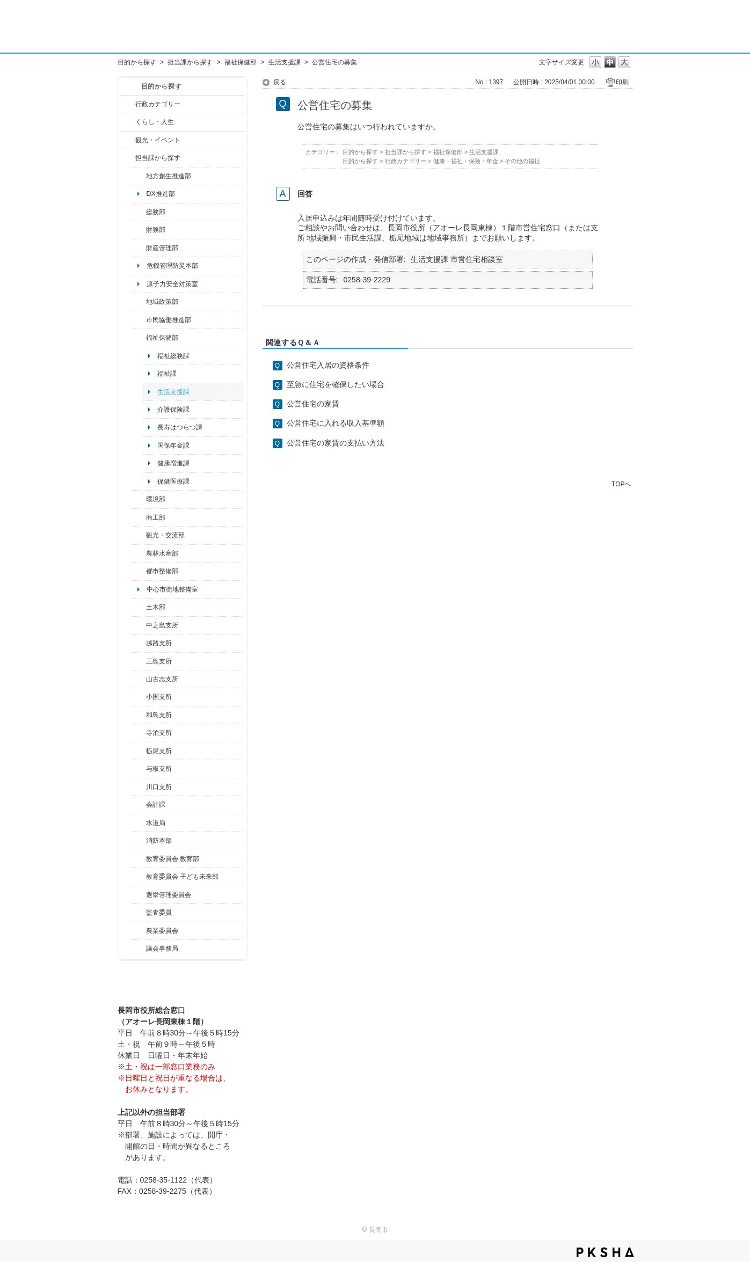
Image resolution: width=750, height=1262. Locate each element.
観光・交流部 (165, 535)
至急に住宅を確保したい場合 (335, 384)
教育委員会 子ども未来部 (182, 876)
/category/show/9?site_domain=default (128, 158)
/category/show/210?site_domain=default (138, 804)
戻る (279, 82)
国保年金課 (173, 445)
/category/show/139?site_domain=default (138, 715)
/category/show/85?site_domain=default (138, 840)
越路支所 (159, 643)
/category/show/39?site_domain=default (138, 859)
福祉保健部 (240, 62)
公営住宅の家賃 (313, 403)
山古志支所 (162, 679)
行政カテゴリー (157, 104)
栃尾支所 (159, 751)
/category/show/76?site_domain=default (138, 553)
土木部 (155, 607)
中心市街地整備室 (172, 589)
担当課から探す (190, 62)
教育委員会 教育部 (172, 859)
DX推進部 (161, 194)
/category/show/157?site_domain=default (138, 948)
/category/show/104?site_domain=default (138, 302)
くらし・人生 (154, 122)
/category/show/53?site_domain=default (138, 661)
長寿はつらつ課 (179, 427)
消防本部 (159, 840)
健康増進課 (173, 463)
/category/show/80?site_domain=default (138, 751)
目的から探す (137, 62)
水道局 (155, 823)
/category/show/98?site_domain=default (138, 679)
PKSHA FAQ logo (605, 1252)
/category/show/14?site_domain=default (138, 337)
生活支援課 (284, 62)
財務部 (155, 230)
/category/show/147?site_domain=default (138, 823)
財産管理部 (162, 248)
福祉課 (167, 373)
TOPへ (621, 483)
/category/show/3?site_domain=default (128, 104)
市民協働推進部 (168, 320)
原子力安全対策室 (172, 284)
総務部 (155, 212)
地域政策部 (162, 301)
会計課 (155, 804)
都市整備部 (162, 571)
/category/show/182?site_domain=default (138, 571)
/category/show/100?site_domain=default (138, 176)
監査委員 (159, 912)
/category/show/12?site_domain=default (128, 122)
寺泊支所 (159, 732)
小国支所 (159, 697)
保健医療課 (173, 481)
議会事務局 (162, 948)
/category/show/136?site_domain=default (138, 769)
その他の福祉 (522, 161)
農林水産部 (162, 553)
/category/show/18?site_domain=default (128, 140)
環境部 (155, 499)
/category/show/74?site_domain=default (138, 697)
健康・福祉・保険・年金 (465, 161)
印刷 (622, 82)
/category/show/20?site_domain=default (138, 535)
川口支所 (159, 787)
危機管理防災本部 (172, 265)
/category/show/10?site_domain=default (138, 212)
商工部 (155, 517)
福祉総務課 (173, 356)
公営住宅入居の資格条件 (328, 365)
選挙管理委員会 (168, 895)
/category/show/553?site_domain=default (138, 248)
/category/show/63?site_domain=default (138, 733)
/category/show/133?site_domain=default (138, 787)
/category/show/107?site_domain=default (138, 625)
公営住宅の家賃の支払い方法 (335, 443)
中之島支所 (162, 625)
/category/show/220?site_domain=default (138, 912)
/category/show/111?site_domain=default (138, 895)
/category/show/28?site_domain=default (138, 607)
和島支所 (159, 715)
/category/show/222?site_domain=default (138, 931)
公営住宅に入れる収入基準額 (335, 423)
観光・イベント (157, 140)
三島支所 (159, 661)
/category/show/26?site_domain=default (138, 320)
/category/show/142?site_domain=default (138, 643)
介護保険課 (173, 409)
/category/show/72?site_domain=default (138, 230)
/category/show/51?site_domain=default (138, 876)
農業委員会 (162, 931)
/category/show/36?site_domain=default (138, 517)
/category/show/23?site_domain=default (138, 499)
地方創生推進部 (168, 176)
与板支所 (159, 768)
